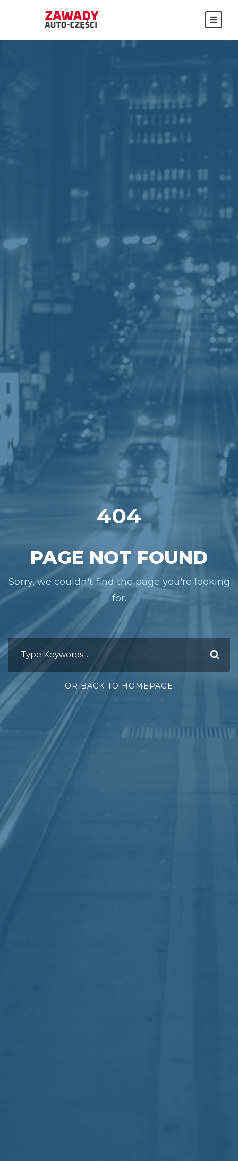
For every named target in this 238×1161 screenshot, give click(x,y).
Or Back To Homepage (119, 686)
